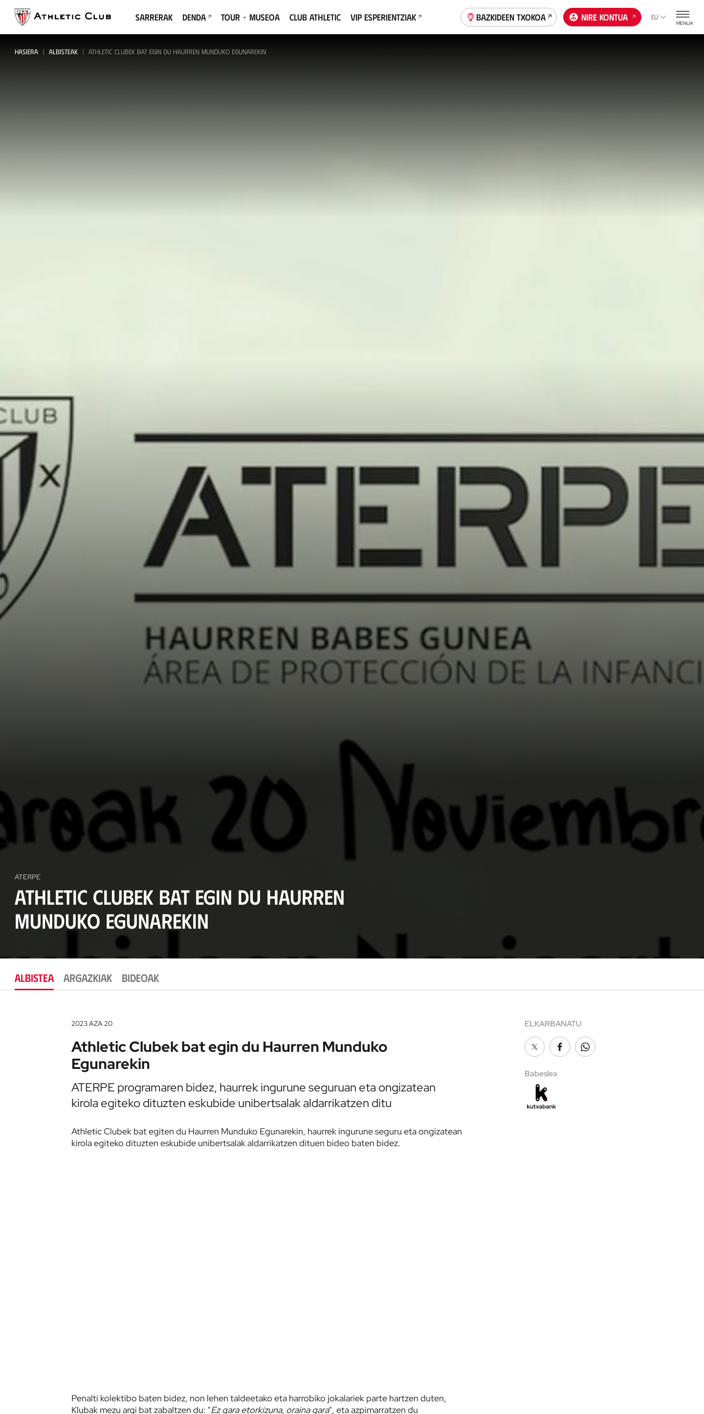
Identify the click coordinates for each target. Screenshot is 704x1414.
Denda (196, 17)
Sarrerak (154, 17)
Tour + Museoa (250, 17)
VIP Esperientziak (386, 17)
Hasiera (26, 51)
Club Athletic (315, 17)
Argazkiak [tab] (88, 977)
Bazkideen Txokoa (508, 16)
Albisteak (63, 51)
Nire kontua (602, 16)
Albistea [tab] (34, 977)
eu (658, 17)
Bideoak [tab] (140, 977)
